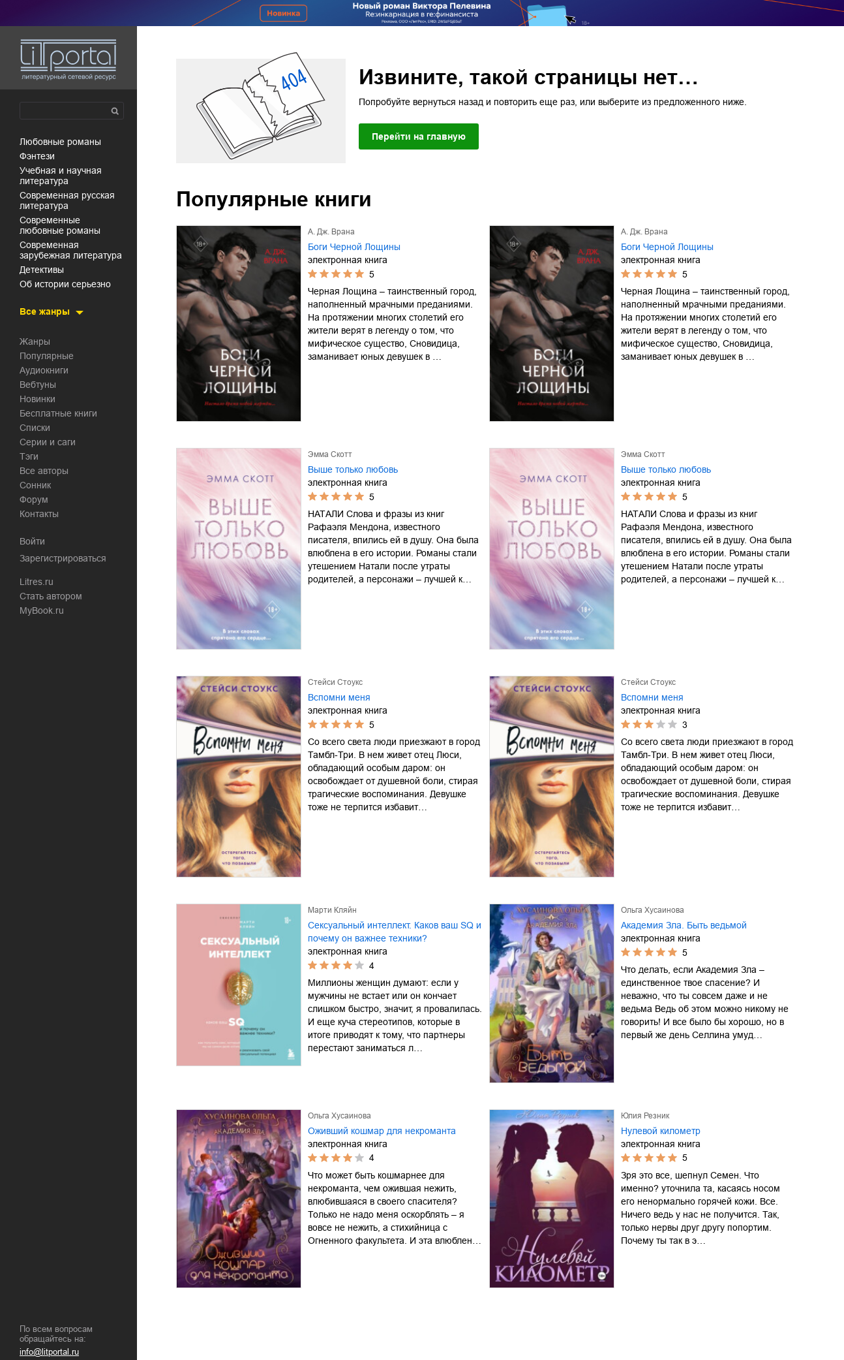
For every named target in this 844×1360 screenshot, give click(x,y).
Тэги (29, 456)
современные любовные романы (60, 225)
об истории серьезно (65, 284)
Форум (34, 499)
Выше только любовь (353, 469)
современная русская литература (67, 200)
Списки (35, 427)
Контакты (39, 514)
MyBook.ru (42, 610)
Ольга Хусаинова (652, 910)
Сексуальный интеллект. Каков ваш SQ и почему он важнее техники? (394, 931)
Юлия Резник (645, 1115)
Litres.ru (36, 582)
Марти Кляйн (332, 910)
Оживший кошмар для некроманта (382, 1131)
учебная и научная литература (61, 175)
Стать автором (51, 596)
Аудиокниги (44, 370)
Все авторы (44, 471)
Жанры (35, 341)
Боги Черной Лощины (354, 247)
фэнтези (37, 156)
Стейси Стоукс (335, 682)
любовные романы (60, 141)
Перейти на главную (419, 136)
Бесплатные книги (58, 413)
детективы (42, 269)
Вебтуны (38, 384)
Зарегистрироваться (63, 558)
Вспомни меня (339, 697)
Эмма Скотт (330, 454)
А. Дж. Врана (331, 231)
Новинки (37, 399)
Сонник (35, 485)
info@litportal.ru (49, 1352)
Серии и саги (48, 442)
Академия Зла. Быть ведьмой (684, 925)
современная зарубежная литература (71, 250)
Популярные (47, 356)
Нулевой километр (661, 1131)
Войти (32, 541)
